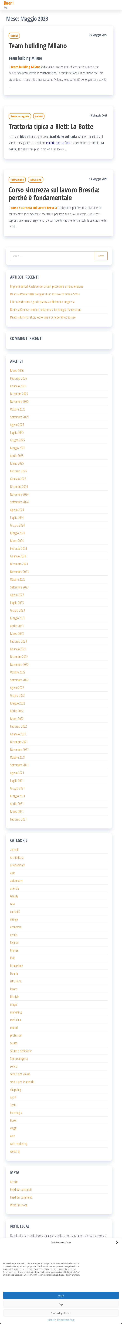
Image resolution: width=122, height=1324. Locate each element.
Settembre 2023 (19, 587)
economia (15, 926)
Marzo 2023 (17, 633)
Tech (13, 1104)
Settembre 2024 (19, 501)
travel (13, 1120)
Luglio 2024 (17, 517)
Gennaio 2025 (18, 478)
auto (12, 872)
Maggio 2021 (17, 795)
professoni (16, 1035)
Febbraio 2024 (18, 548)
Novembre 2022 (19, 664)
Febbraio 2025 (18, 471)
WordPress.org (18, 1205)
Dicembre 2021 (19, 741)
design (14, 919)
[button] (117, 1242)
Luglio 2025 (17, 432)
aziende (14, 888)
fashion (14, 942)
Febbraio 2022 (18, 726)
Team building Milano (38, 45)
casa (12, 903)
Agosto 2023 (17, 594)
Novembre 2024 (19, 494)
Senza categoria (19, 116)
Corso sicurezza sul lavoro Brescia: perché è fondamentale (54, 193)
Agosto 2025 (17, 424)
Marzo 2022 (17, 718)
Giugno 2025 (17, 440)
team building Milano (26, 66)
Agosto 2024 (17, 509)
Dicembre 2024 (19, 486)
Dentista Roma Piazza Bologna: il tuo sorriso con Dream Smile (45, 294)
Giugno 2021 (17, 788)
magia (13, 1004)
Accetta (61, 1295)
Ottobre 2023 (17, 579)
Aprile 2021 (17, 803)
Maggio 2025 (17, 447)
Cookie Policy (52, 1319)
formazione (17, 180)
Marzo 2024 (17, 540)
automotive (16, 880)
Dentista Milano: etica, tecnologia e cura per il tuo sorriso (43, 317)
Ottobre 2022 (17, 672)
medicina (15, 1019)
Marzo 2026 (17, 370)
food (12, 957)
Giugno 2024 (17, 525)
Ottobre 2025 (17, 409)
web (12, 1135)
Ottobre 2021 (17, 757)
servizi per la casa (20, 1073)
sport (13, 1097)
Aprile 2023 (17, 625)
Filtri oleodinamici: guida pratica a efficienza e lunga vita (42, 301)
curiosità (15, 911)
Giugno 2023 (17, 610)
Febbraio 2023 (18, 641)
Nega (61, 1304)
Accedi (14, 1181)
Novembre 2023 (19, 571)
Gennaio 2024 (18, 556)
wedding (15, 1151)
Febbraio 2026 (18, 378)
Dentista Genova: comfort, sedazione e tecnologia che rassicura (45, 309)
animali (14, 849)
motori (14, 1027)
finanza (14, 950)
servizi (14, 36)
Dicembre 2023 (19, 563)
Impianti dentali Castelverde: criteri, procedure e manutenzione (46, 286)
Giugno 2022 (17, 695)
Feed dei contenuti (21, 1189)
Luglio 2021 (17, 780)
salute (13, 1043)
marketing (16, 1012)
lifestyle (14, 996)
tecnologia (16, 1112)
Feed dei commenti (21, 1197)
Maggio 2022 (17, 703)
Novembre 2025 (19, 401)
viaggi (13, 1128)
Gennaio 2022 (18, 734)
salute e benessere (21, 1050)
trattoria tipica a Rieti (58, 142)
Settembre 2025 (19, 416)
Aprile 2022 (17, 710)
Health (14, 973)
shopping (15, 1089)
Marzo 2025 (17, 463)
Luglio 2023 (17, 602)
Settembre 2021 (19, 764)
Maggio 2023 (17, 618)
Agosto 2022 (17, 687)
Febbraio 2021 (18, 819)
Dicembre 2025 (19, 393)
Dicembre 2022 (19, 656)
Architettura (17, 857)
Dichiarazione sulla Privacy (65, 1319)
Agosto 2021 (17, 772)
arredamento (17, 865)
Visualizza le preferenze (61, 1313)
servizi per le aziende (22, 1081)
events (13, 934)
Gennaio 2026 (18, 385)
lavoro (13, 988)
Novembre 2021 (19, 749)
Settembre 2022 (19, 679)
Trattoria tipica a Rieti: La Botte (51, 126)
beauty (14, 896)
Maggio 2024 (17, 533)
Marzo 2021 (17, 811)
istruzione (35, 180)
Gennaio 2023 (18, 648)
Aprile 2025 (17, 455)
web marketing (18, 1143)
